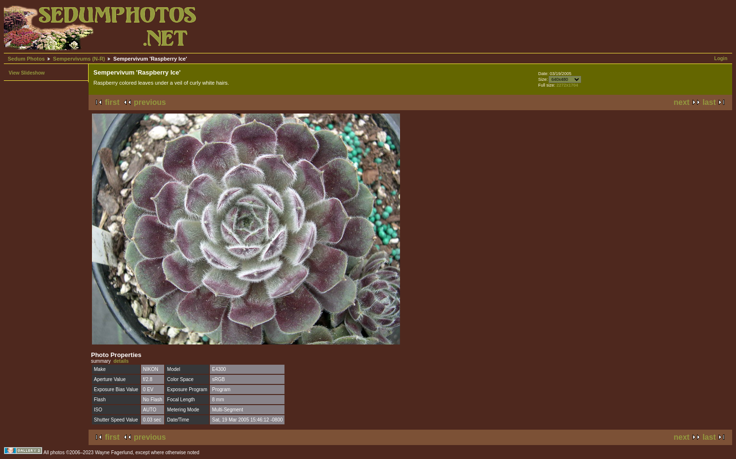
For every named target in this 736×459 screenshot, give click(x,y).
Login (720, 58)
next (682, 102)
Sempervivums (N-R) (79, 59)
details (121, 361)
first (112, 102)
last (709, 102)
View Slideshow (27, 73)
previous (150, 102)
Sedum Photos (26, 59)
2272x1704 (567, 85)
